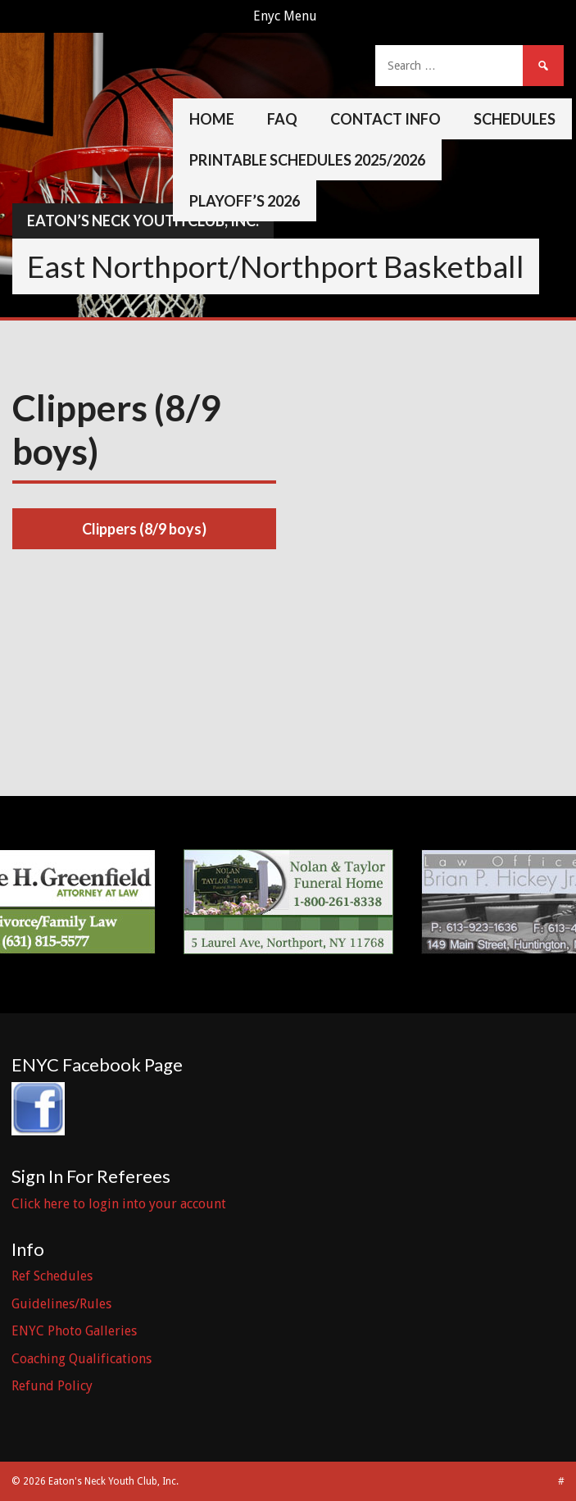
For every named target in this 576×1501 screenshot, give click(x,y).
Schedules (515, 119)
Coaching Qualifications (81, 1359)
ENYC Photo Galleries (74, 1331)
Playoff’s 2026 (244, 201)
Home (211, 119)
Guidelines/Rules (61, 1304)
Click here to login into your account (118, 1204)
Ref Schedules (52, 1276)
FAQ (282, 119)
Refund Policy (52, 1386)
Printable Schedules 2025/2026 (307, 160)
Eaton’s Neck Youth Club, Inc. (143, 221)
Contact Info (385, 119)
